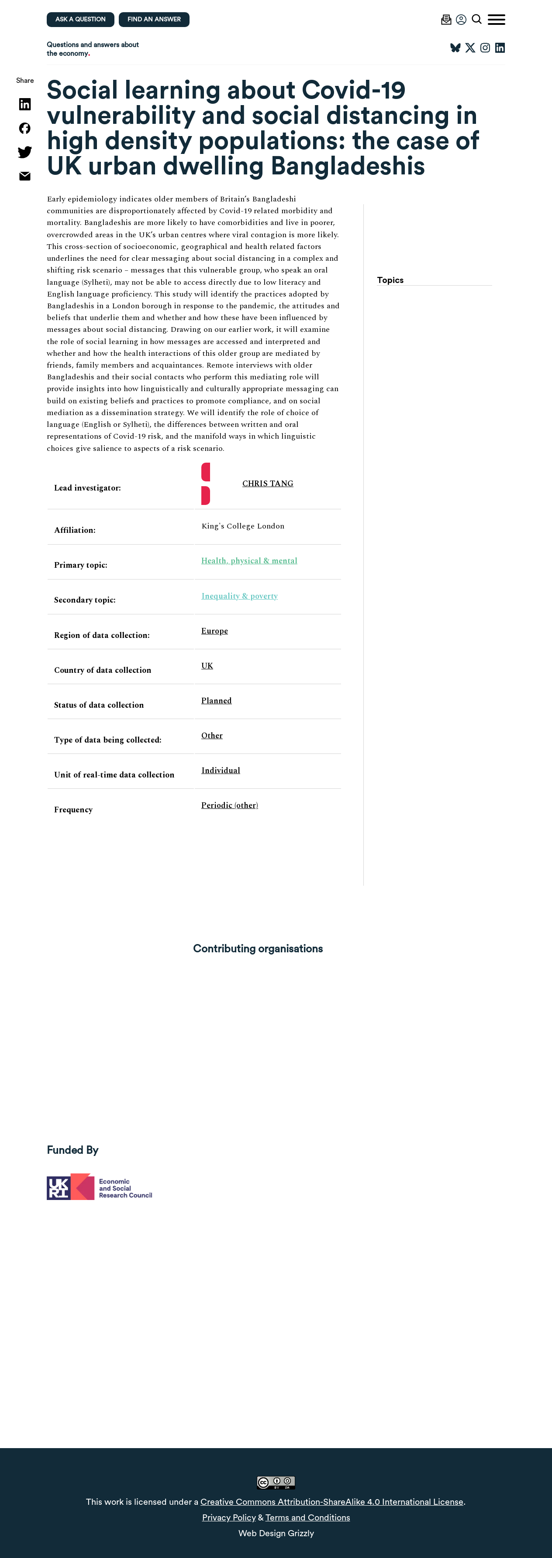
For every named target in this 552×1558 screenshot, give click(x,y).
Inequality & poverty (239, 596)
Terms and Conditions (308, 1518)
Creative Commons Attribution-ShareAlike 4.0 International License (331, 1502)
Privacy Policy (229, 1518)
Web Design (262, 1533)
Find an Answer (154, 20)
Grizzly (301, 1533)
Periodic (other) (229, 805)
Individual (220, 771)
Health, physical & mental (249, 561)
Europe (214, 631)
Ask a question (80, 20)
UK (207, 666)
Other (212, 736)
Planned (216, 701)
